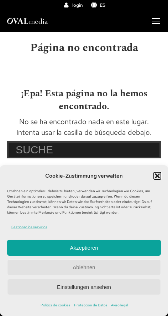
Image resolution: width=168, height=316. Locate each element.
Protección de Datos (90, 305)
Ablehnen (84, 267)
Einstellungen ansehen (84, 287)
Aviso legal (119, 305)
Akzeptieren (84, 248)
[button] (157, 175)
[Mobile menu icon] (156, 21)
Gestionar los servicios (29, 227)
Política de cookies (55, 305)
